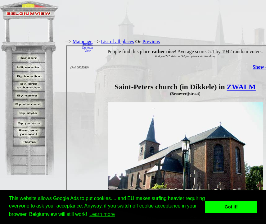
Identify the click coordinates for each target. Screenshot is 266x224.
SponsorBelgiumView (87, 47)
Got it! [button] (231, 206)
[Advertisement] (181, 47)
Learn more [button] (102, 214)
